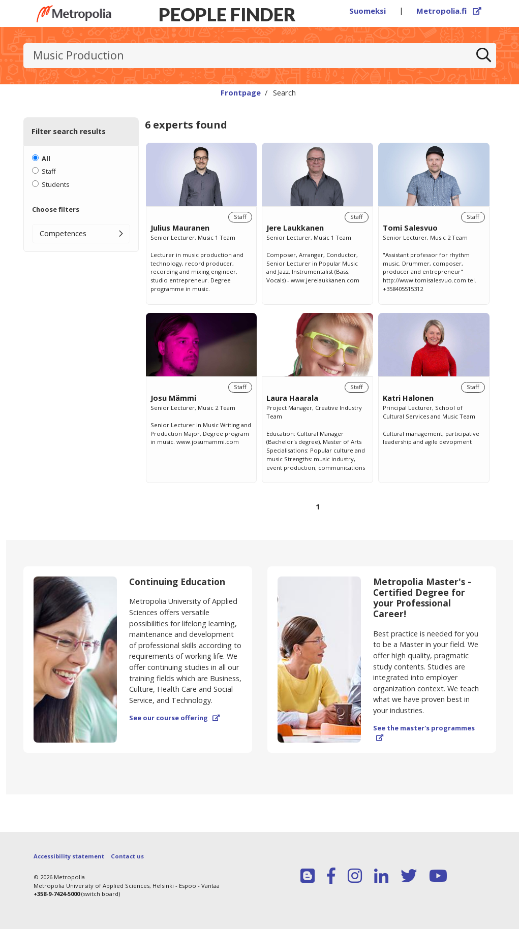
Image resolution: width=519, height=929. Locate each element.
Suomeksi (367, 11)
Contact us (127, 856)
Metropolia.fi (448, 11)
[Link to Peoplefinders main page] (74, 13)
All (46, 158)
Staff (49, 171)
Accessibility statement (69, 856)
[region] (317, 338)
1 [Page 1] (318, 506)
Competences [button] (63, 233)
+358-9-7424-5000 (57, 894)
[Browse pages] (317, 512)
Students (56, 184)
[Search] (483, 56)
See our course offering (174, 717)
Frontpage (241, 92)
